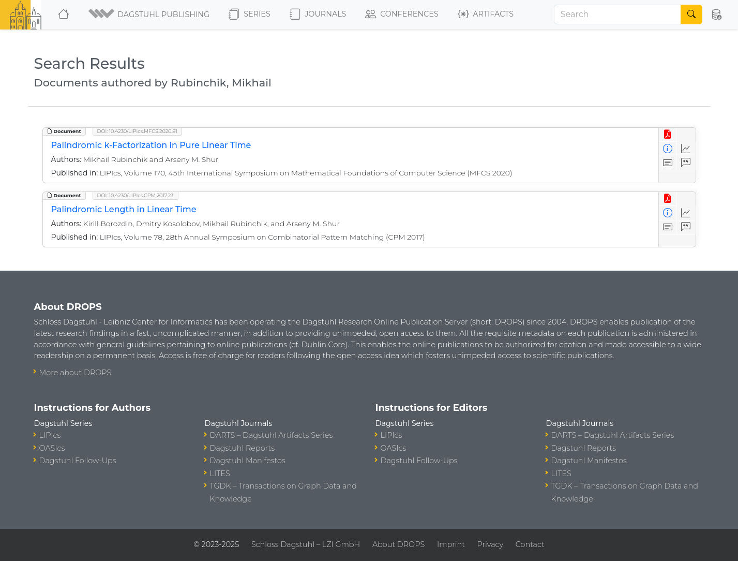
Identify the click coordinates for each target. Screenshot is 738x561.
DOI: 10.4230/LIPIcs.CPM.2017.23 (135, 195)
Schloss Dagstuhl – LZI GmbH (305, 544)
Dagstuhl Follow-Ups (77, 460)
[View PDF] (668, 135)
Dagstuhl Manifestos (247, 460)
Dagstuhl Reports (242, 448)
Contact (530, 544)
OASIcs (52, 448)
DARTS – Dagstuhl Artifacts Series (271, 435)
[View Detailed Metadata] (668, 149)
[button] (149, 14)
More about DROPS (75, 372)
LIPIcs (50, 435)
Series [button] (249, 14)
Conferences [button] (402, 14)
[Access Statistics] (686, 149)
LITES (220, 473)
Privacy (490, 544)
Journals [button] (318, 14)
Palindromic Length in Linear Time (124, 209)
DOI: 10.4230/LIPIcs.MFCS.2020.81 (137, 131)
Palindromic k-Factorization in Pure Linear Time (151, 145)
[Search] (617, 14)
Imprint (451, 544)
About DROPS (398, 544)
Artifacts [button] (486, 14)
